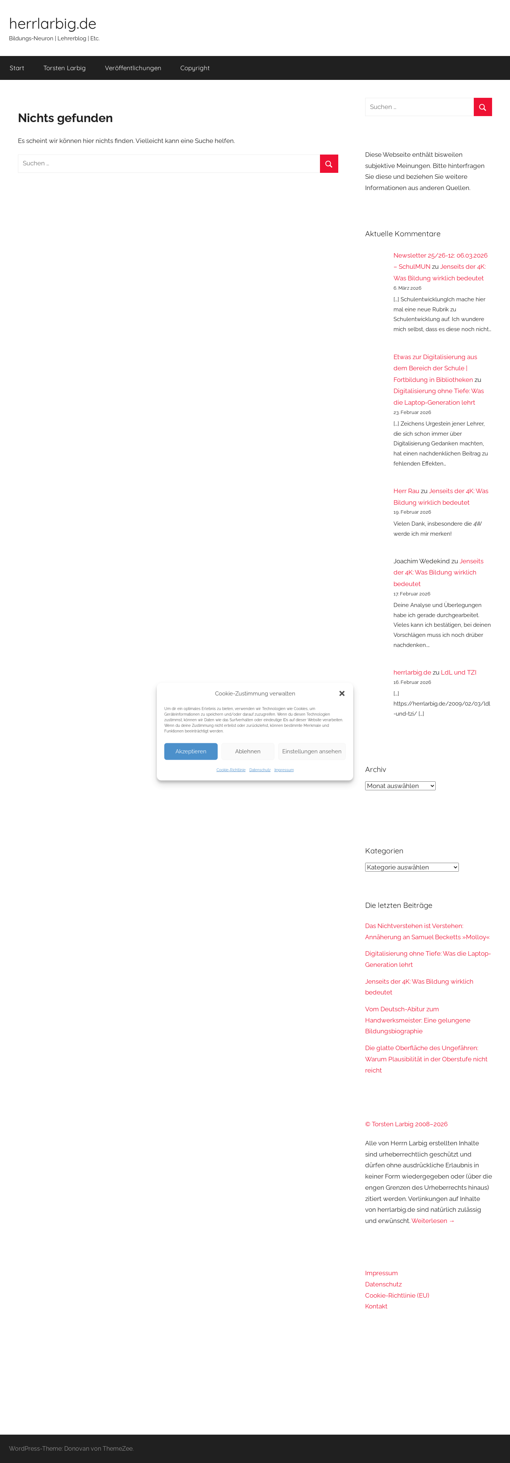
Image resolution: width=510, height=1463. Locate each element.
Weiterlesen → (433, 1220)
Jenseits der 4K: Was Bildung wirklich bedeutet (438, 572)
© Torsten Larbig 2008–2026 (406, 1124)
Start (17, 68)
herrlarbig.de (52, 23)
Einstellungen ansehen (312, 751)
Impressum (284, 770)
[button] (342, 693)
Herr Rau (406, 491)
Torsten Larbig (64, 68)
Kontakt (376, 1306)
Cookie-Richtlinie (231, 770)
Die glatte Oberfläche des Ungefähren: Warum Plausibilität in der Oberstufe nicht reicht (426, 1059)
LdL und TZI (458, 672)
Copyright (195, 68)
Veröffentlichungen (133, 68)
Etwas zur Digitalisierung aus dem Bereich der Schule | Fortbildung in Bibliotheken (435, 368)
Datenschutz (260, 770)
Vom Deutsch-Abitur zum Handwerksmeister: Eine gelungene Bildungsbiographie (417, 1020)
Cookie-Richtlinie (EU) (397, 1295)
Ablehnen (248, 751)
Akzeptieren (190, 751)
